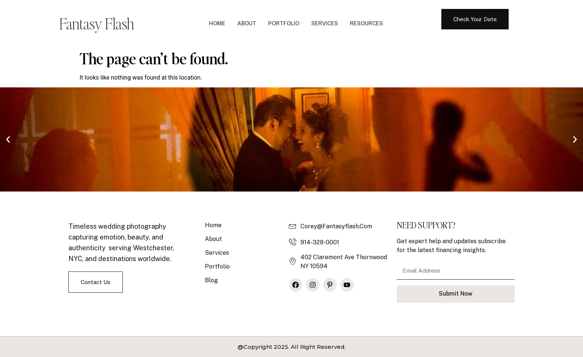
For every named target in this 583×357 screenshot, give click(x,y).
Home (217, 23)
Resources (366, 23)
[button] (8, 139)
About (246, 23)
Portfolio (283, 23)
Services (324, 23)
